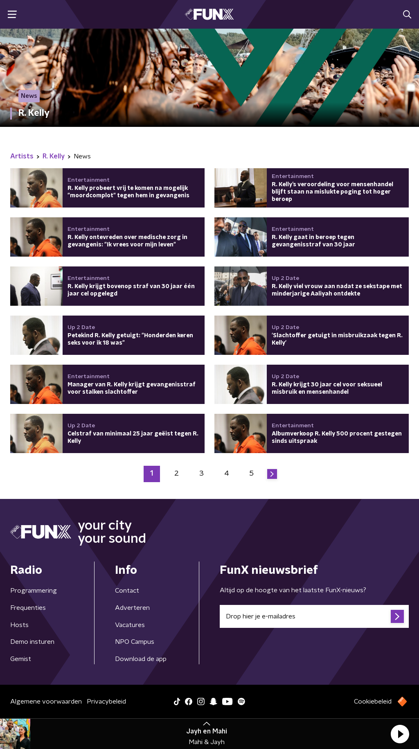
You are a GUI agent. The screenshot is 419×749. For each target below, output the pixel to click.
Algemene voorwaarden (46, 701)
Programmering (33, 590)
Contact (127, 590)
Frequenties (28, 608)
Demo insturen (32, 641)
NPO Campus (134, 641)
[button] (400, 734)
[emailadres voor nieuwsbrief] (314, 616)
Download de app (141, 659)
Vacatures (130, 625)
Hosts (19, 625)
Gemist (20, 659)
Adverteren (132, 608)
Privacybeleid (106, 701)
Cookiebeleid (373, 701)
